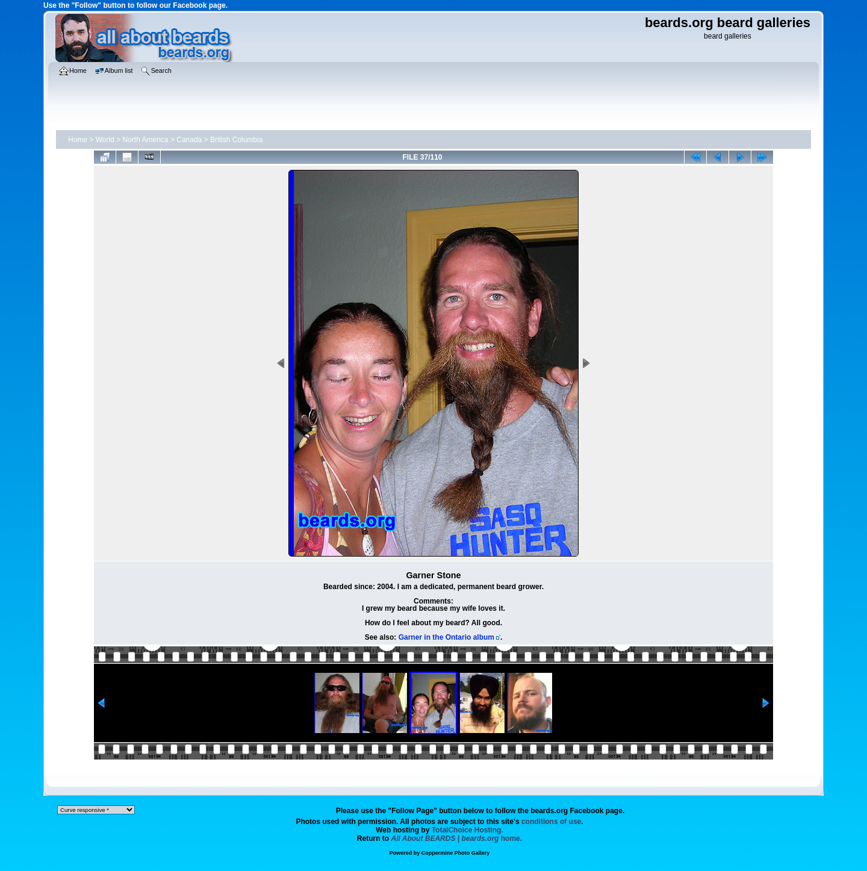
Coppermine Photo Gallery (455, 853)
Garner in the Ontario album (446, 637)
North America (146, 140)
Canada (189, 140)
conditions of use (551, 821)
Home (77, 140)
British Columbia (236, 140)
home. (457, 838)
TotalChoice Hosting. (467, 830)
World (105, 140)
